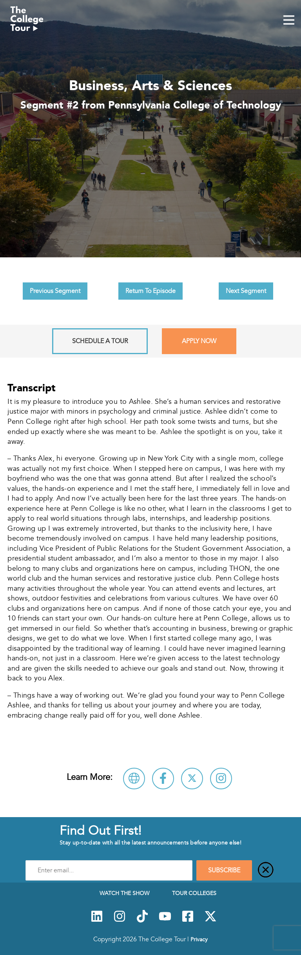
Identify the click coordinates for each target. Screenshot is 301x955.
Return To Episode (150, 291)
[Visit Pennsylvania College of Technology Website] (134, 778)
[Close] (266, 870)
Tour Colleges (194, 893)
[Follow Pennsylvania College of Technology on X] (192, 778)
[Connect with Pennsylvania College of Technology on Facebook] (163, 778)
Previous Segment (55, 291)
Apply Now (199, 341)
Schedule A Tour (100, 341)
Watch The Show (124, 893)
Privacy (199, 939)
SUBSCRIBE (224, 870)
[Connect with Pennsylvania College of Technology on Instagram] (221, 778)
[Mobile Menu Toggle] (289, 21)
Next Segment (246, 291)
